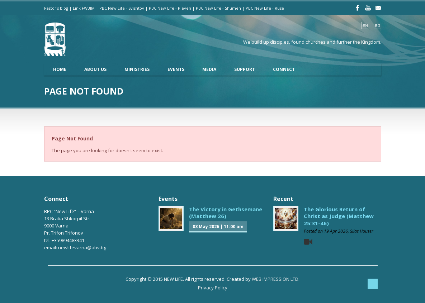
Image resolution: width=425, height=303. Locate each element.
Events (175, 69)
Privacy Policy (212, 287)
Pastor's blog (56, 8)
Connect (284, 69)
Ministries (137, 69)
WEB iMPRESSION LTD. (275, 279)
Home (59, 69)
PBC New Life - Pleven (170, 8)
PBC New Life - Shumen (218, 8)
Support (244, 69)
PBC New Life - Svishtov (121, 8)
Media (209, 69)
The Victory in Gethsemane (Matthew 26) (225, 213)
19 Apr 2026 (336, 231)
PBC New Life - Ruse (265, 8)
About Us (95, 69)
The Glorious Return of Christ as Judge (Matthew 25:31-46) (339, 216)
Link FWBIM (84, 8)
